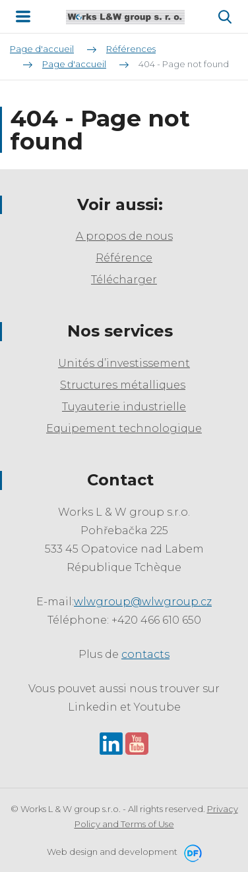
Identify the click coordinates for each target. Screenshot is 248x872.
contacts (145, 654)
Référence (124, 258)
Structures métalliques (122, 385)
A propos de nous (124, 236)
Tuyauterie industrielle (124, 406)
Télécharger (124, 279)
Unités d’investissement (124, 363)
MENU (23, 16)
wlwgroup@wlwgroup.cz (143, 601)
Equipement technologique (124, 428)
